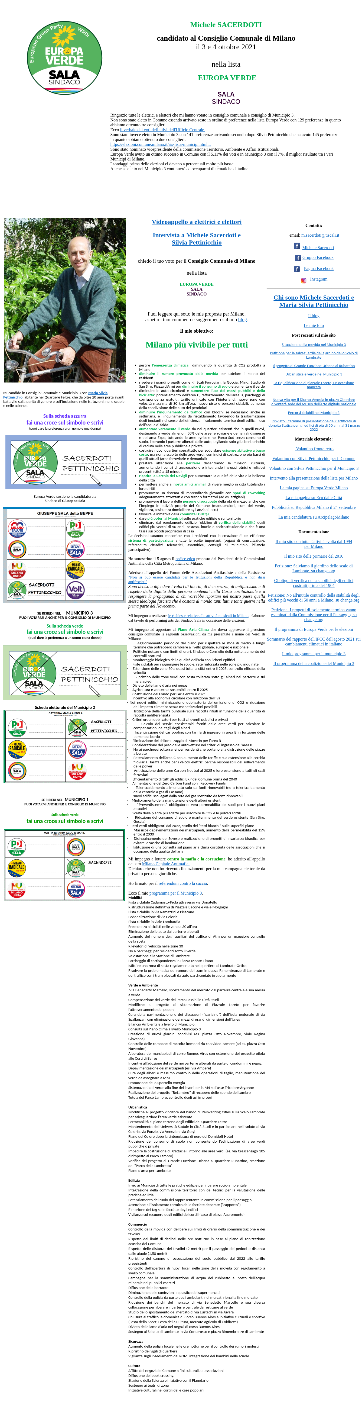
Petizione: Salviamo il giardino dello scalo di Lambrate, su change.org (314, 568)
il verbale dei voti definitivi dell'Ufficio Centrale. (162, 129)
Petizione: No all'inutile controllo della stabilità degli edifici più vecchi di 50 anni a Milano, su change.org (314, 597)
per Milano (348, 478)
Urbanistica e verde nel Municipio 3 (313, 374)
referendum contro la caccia (183, 883)
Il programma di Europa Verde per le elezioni (314, 629)
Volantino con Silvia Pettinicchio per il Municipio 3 (314, 468)
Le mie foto (314, 325)
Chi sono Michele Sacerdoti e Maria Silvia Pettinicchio (313, 301)
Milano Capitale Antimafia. (166, 864)
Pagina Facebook (319, 268)
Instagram (319, 279)
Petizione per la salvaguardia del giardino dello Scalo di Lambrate (314, 355)
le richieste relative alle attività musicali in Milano (208, 615)
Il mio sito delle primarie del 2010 (314, 556)
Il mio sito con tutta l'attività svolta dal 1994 (314, 541)
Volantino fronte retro (314, 448)
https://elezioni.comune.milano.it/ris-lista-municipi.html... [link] (160, 144)
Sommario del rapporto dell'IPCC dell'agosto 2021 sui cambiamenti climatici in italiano (314, 641)
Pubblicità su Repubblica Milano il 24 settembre (314, 507)
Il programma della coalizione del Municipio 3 (313, 663)
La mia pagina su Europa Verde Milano (314, 488)
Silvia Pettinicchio (197, 242)
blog (242, 319)
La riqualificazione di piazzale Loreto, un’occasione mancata (313, 385)
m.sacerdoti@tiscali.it (320, 235)
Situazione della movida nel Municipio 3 (314, 344)
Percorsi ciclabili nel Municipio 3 (314, 412)
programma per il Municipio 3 (175, 893)
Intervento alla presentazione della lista (304, 478)
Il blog (313, 315)
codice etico (185, 559)
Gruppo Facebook (318, 257)
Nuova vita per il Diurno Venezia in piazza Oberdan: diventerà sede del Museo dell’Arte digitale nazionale (313, 401)
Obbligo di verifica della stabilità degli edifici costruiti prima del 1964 (313, 583)
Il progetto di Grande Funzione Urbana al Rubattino (314, 365)
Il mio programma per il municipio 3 (314, 653)
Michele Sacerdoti (318, 247)
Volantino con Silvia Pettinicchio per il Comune (313, 458)
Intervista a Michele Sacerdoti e (197, 235)
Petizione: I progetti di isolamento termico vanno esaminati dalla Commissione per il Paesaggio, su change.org (314, 615)
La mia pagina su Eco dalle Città (314, 497)
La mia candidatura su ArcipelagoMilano (313, 517)
